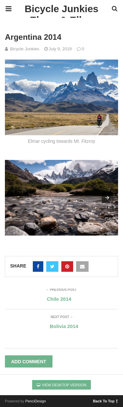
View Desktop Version (62, 385)
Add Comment (28, 361)
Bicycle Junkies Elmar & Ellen (61, 10)
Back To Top (105, 400)
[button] (107, 197)
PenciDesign (35, 401)
